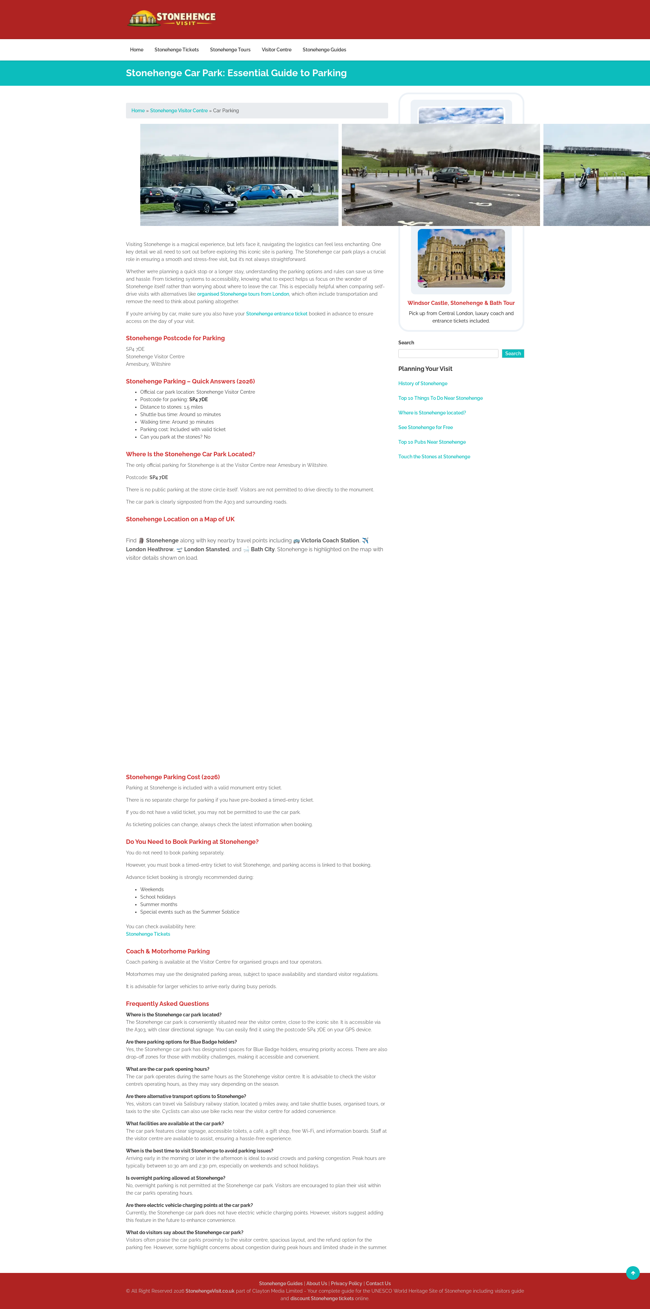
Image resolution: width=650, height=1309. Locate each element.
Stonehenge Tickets (177, 49)
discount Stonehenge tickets (322, 1298)
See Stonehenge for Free (425, 427)
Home (136, 49)
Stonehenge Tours (230, 49)
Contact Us (378, 1283)
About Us (316, 1283)
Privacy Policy (346, 1283)
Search (406, 342)
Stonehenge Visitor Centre (179, 110)
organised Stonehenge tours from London (243, 294)
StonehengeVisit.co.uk (210, 1291)
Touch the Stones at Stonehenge (434, 456)
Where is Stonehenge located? (432, 412)
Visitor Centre (276, 49)
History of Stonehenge (422, 383)
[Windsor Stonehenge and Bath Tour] (461, 273)
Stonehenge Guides (324, 49)
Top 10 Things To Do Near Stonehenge (440, 398)
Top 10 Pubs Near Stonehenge (432, 442)
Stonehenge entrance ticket (276, 313)
